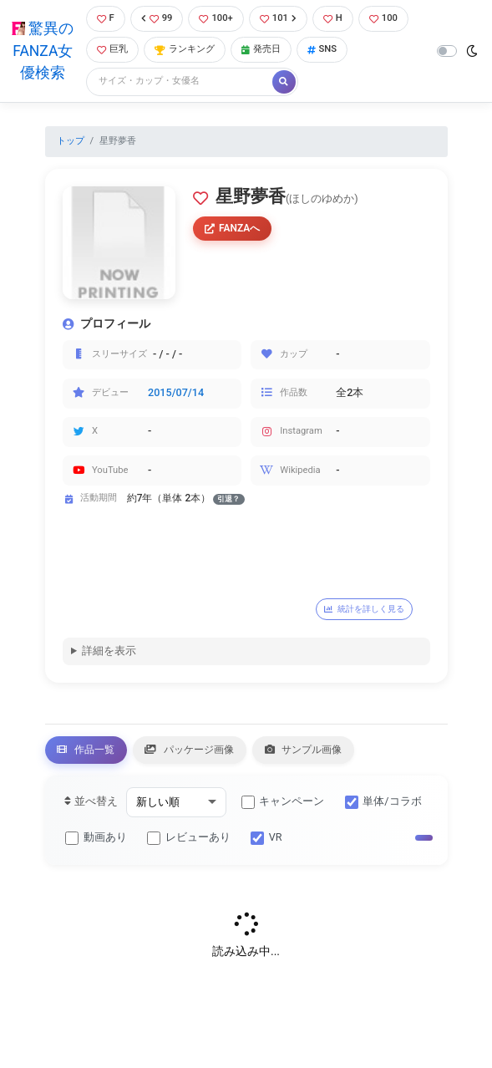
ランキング (185, 48)
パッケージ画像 (203, 751)
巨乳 (112, 48)
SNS (322, 48)
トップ (70, 140)
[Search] (180, 81)
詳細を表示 (109, 651)
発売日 (261, 48)
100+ (215, 18)
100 (383, 18)
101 (278, 18)
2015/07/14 (176, 392)
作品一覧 (90, 751)
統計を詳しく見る (369, 608)
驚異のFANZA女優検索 (43, 50)
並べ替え (90, 804)
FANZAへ (233, 228)
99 (157, 18)
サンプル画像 (327, 751)
